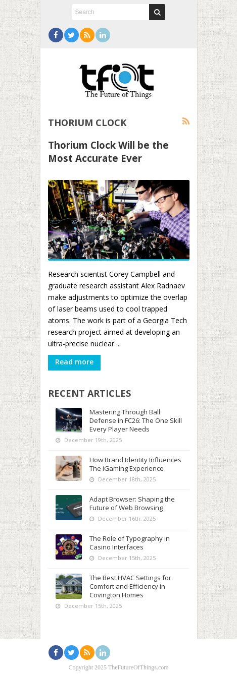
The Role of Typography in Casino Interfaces (129, 542)
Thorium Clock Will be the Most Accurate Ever (108, 151)
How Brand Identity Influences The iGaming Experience (135, 464)
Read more (74, 361)
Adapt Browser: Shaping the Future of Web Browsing (132, 503)
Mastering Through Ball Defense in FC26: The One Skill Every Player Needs (135, 420)
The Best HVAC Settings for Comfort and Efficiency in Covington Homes (130, 586)
